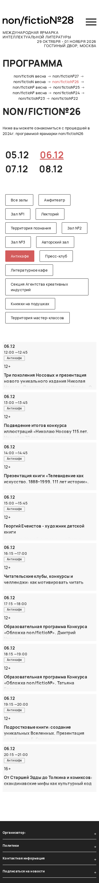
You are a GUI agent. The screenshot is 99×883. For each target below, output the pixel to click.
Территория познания (31, 228)
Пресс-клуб (56, 256)
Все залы (19, 199)
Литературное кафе (29, 270)
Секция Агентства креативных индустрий (39, 287)
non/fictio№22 (64, 98)
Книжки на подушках (30, 303)
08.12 (51, 169)
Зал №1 (18, 214)
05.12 (17, 154)
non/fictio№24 (66, 92)
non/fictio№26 (65, 81)
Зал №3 (18, 242)
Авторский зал (55, 242)
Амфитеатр (54, 199)
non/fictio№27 (66, 76)
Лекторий (50, 214)
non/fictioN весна (30, 76)
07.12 (16, 169)
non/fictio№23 (31, 98)
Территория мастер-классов (37, 317)
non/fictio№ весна (30, 87)
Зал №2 (74, 228)
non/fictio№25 (66, 87)
